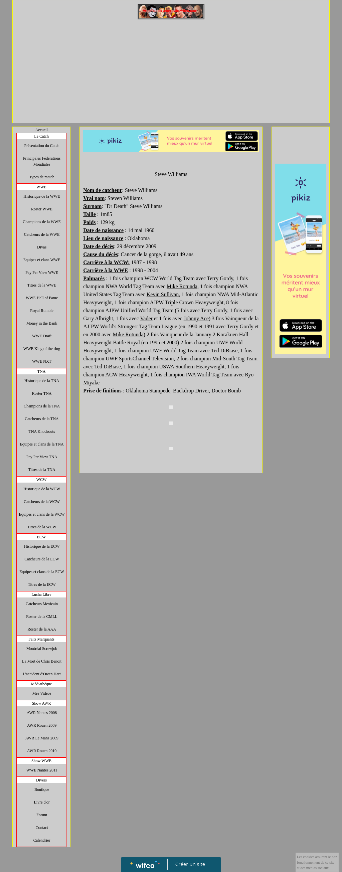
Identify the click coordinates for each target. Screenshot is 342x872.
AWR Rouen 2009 (41, 725)
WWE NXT (41, 361)
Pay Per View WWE (41, 272)
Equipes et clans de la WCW (41, 514)
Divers (41, 780)
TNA (41, 371)
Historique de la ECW (41, 546)
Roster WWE (41, 209)
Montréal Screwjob (41, 648)
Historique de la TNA (41, 380)
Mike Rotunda (182, 286)
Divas (41, 247)
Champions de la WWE (41, 221)
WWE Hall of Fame (42, 298)
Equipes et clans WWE (41, 259)
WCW (41, 479)
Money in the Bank (41, 323)
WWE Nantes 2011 (41, 770)
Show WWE (41, 760)
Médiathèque (41, 684)
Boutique (41, 789)
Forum (41, 815)
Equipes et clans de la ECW (41, 571)
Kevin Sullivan (163, 294)
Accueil (41, 130)
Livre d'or (42, 802)
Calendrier (41, 840)
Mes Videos (41, 693)
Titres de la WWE (41, 285)
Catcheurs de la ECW (41, 559)
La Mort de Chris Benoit (41, 661)
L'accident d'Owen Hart (42, 674)
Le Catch (41, 136)
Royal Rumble (41, 310)
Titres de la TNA (41, 469)
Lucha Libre (41, 594)
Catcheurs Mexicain (42, 603)
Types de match (41, 177)
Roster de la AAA (41, 629)
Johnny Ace (196, 318)
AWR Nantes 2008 (42, 712)
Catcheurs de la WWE (42, 234)
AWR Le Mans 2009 (41, 738)
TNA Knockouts (42, 431)
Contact (41, 827)
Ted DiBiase (224, 350)
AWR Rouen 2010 (41, 750)
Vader (146, 318)
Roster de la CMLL (41, 616)
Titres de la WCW (41, 527)
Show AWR (41, 703)
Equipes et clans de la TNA (41, 444)
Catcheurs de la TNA (41, 418)
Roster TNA (42, 393)
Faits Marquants (41, 639)
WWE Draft (41, 336)
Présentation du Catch (41, 145)
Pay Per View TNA (41, 457)
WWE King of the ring (41, 348)
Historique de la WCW (41, 489)
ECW (41, 537)
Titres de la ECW (41, 584)
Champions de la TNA (42, 406)
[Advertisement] (171, 69)
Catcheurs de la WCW (41, 501)
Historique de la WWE (41, 196)
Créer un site (190, 864)
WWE (41, 187)
